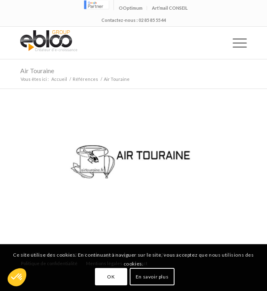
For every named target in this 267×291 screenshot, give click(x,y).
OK (111, 277)
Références (85, 79)
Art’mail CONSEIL (170, 8)
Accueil (59, 79)
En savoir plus (152, 277)
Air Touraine (37, 70)
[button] (17, 277)
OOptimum (131, 8)
